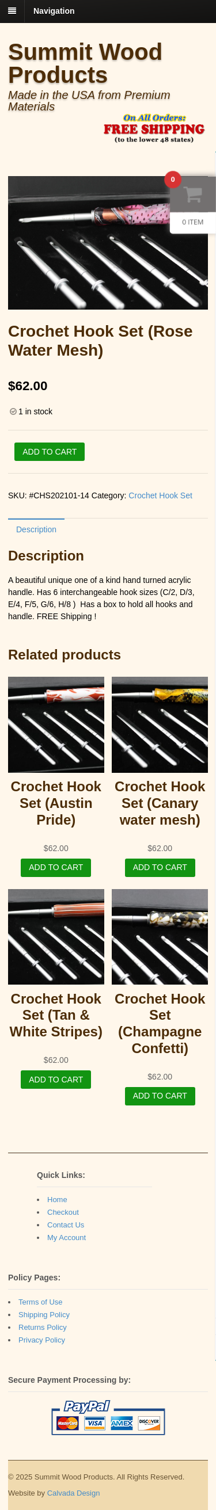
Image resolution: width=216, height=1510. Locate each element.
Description (36, 529)
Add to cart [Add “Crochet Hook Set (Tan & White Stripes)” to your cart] (56, 1079)
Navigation (54, 11)
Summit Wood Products (85, 63)
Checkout (63, 1212)
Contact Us (65, 1225)
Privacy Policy (41, 1340)
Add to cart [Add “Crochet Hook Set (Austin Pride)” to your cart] (56, 867)
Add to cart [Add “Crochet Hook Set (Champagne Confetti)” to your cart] (160, 1095)
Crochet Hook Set (160, 495)
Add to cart (49, 451)
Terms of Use (40, 1302)
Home (57, 1199)
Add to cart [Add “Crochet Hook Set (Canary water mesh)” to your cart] (160, 867)
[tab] (36, 529)
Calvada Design (73, 1493)
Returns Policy (42, 1327)
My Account (66, 1237)
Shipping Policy (44, 1314)
